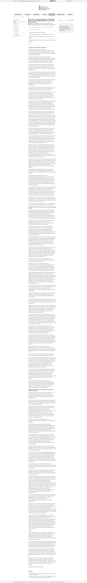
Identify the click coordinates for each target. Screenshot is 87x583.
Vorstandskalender (16, 35)
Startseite (15, 16)
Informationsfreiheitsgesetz (33, 581)
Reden (23, 16)
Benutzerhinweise (58, 581)
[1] (39, 126)
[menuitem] (18, 14)
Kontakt (14, 1)
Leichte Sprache (33, 1)
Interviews (15, 23)
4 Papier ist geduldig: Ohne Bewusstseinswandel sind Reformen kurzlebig (41, 40)
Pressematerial (16, 29)
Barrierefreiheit (45, 581)
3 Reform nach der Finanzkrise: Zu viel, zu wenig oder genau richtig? (40, 37)
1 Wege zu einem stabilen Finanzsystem (36, 32)
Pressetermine (16, 31)
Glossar (18, 1)
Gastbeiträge (15, 25)
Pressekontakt (16, 33)
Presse (19, 16)
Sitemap (40, 581)
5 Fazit (30, 43)
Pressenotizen (15, 19)
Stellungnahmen (16, 27)
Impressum (25, 581)
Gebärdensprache (24, 1)
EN (38, 1)
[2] (38, 432)
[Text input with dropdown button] (61, 1)
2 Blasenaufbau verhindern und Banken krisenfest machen (40, 34)
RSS (63, 581)
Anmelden (69, 1)
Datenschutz (51, 581)
